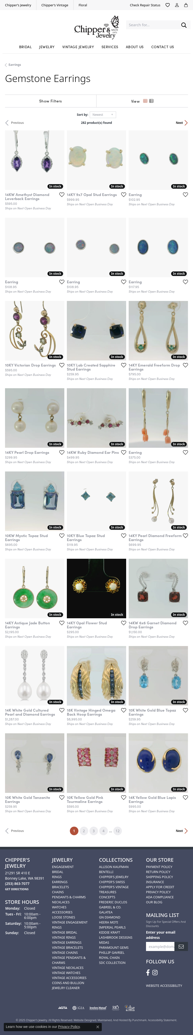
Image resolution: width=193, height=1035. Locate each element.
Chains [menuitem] (58, 892)
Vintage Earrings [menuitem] (66, 942)
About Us (135, 46)
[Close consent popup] (97, 1026)
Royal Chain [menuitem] (109, 957)
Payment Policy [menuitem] (159, 866)
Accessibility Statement (162, 1020)
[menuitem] (62, 1008)
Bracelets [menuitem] (60, 887)
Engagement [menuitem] (63, 866)
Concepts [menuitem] (107, 897)
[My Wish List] (167, 5)
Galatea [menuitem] (106, 912)
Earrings (15, 65)
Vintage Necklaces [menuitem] (67, 967)
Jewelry (47, 46)
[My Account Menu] (177, 5)
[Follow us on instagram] (155, 973)
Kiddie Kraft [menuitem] (109, 932)
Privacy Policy (69, 1027)
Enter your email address (160, 935)
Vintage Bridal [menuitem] (64, 932)
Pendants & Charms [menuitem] (69, 897)
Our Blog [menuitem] (154, 902)
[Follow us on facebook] (148, 973)
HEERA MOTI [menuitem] (108, 922)
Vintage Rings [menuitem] (64, 937)
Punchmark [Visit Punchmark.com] (139, 1020)
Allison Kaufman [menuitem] (114, 866)
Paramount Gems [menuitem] (114, 947)
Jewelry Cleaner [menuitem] (66, 988)
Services (110, 46)
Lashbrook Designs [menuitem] (115, 937)
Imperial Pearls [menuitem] (112, 927)
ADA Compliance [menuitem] (160, 897)
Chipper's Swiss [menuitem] (112, 882)
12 (118, 830)
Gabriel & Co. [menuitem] (110, 907)
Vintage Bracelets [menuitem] (67, 947)
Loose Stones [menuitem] (63, 917)
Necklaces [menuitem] (61, 902)
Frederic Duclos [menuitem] (113, 902)
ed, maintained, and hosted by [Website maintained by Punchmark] (112, 1020)
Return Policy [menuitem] (158, 872)
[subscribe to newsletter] (181, 946)
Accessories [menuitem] (62, 912)
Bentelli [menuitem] (106, 872)
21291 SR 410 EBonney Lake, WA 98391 (24, 878)
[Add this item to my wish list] (61, 194)
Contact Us (162, 46)
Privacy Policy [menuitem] (158, 892)
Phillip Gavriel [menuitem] (111, 952)
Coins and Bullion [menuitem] (68, 983)
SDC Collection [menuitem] (112, 962)
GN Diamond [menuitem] (109, 917)
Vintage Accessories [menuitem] (69, 977)
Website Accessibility (164, 985)
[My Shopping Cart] (186, 5)
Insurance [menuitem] (155, 882)
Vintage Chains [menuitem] (65, 952)
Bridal (25, 46)
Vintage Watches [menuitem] (66, 972)
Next (179, 123)
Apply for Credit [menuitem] (160, 887)
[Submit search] (183, 24)
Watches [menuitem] (59, 907)
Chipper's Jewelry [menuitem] (113, 877)
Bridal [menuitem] (57, 872)
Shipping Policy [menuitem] (159, 877)
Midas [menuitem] (104, 942)
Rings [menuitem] (57, 877)
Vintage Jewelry (78, 46)
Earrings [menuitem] (60, 882)
